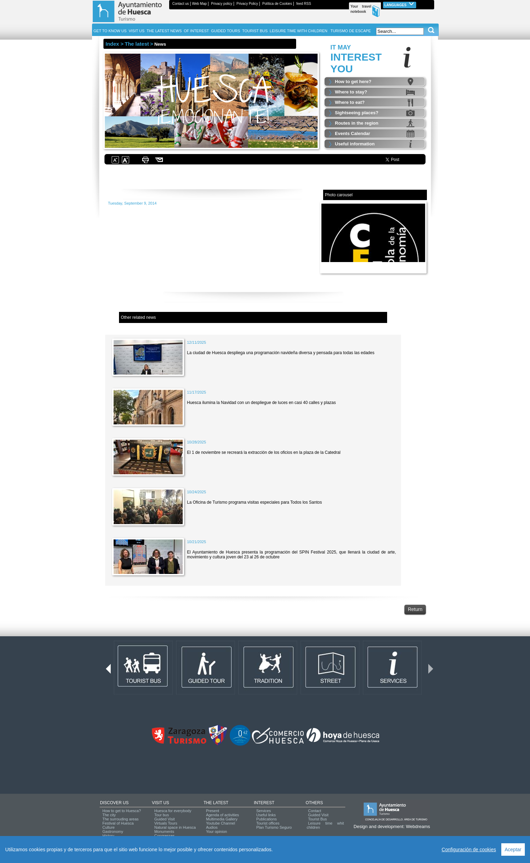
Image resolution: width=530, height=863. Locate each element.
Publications (266, 819)
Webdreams (418, 826)
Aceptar (513, 849)
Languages (399, 4)
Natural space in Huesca (175, 827)
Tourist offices (268, 823)
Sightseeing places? (356, 112)
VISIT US (160, 802)
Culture (108, 827)
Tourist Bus (317, 819)
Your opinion (216, 831)
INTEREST (264, 802)
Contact (314, 811)
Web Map (199, 4)
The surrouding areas (120, 819)
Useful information (355, 143)
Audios (212, 827)
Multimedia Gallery (221, 819)
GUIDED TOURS (225, 31)
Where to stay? (351, 92)
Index (112, 44)
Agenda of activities (222, 815)
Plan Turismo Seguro (274, 827)
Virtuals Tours (165, 823)
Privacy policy (221, 4)
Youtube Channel (220, 823)
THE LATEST (215, 802)
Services (263, 811)
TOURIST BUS (255, 31)
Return (415, 609)
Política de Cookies (277, 4)
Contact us (180, 4)
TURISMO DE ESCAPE (350, 31)
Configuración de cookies (469, 849)
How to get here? (353, 81)
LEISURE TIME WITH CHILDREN (299, 31)
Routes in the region (356, 123)
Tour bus (161, 815)
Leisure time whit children (325, 825)
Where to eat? (350, 102)
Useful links (266, 815)
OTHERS (314, 802)
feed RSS (303, 4)
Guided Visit (164, 819)
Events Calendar (352, 133)
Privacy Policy (247, 4)
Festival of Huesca (118, 823)
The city (109, 815)
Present (212, 811)
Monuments (164, 831)
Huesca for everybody (172, 811)
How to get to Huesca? (121, 811)
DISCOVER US (114, 802)
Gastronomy (112, 831)
